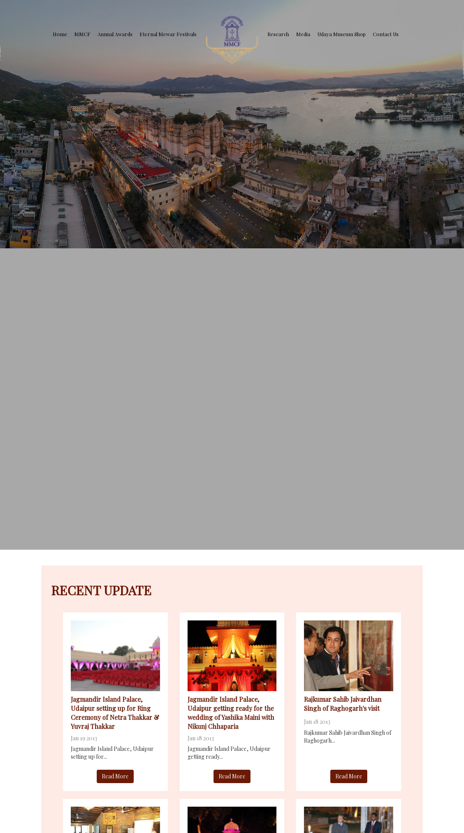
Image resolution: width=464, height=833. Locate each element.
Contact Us (386, 34)
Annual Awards (115, 34)
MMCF (82, 34)
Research (278, 34)
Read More (115, 776)
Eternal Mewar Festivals (168, 34)
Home (60, 34)
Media (303, 34)
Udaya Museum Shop (341, 34)
